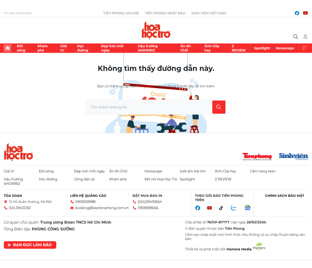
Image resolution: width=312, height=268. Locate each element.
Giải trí (63, 48)
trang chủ (145, 86)
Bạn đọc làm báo (30, 245)
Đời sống (21, 48)
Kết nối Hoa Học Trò (161, 179)
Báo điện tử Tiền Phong (156, 30)
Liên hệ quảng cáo (88, 196)
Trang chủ (7, 48)
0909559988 (85, 202)
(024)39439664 (150, 202)
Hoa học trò (18, 152)
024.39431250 (20, 208)
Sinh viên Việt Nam (208, 13)
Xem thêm (304, 48)
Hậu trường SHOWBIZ (148, 48)
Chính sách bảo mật (284, 196)
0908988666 (148, 208)
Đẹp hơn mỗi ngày (112, 48)
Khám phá (43, 48)
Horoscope (285, 48)
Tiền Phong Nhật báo (165, 13)
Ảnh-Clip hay (211, 48)
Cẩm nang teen (263, 171)
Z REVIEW (239, 48)
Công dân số (84, 179)
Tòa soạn (13, 196)
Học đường (82, 48)
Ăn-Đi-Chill (185, 48)
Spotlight (262, 48)
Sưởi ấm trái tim (193, 171)
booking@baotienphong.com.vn (102, 208)
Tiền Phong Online (121, 13)
